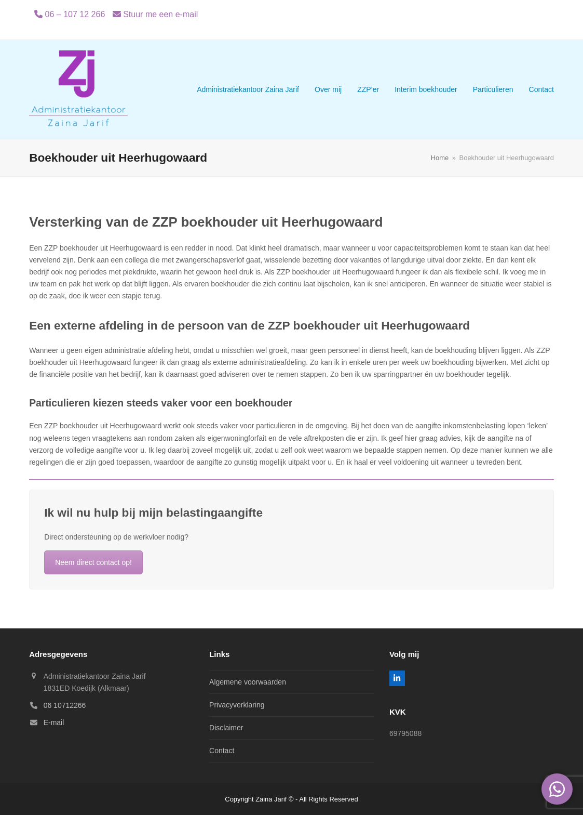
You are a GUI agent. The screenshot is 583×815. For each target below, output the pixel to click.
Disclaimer (226, 728)
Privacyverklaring (237, 705)
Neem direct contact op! (93, 562)
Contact (221, 750)
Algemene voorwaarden (247, 682)
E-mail (54, 722)
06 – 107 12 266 (75, 14)
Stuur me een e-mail (160, 14)
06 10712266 (65, 705)
